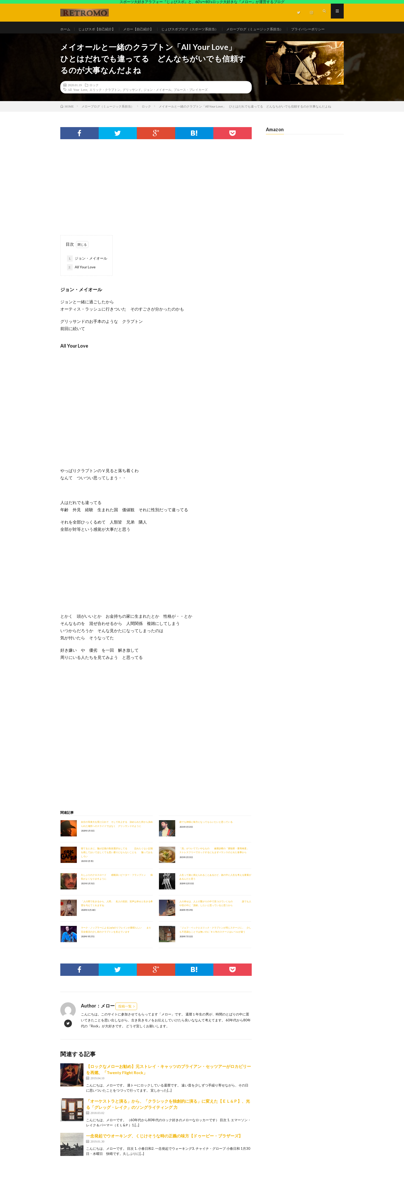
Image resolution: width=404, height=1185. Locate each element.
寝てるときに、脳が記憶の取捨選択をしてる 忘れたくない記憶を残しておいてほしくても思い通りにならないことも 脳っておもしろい (117, 865)
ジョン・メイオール (157, 102)
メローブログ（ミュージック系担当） (267, 29)
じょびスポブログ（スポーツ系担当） (198, 29)
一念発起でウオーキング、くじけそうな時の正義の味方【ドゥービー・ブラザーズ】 (164, 1149)
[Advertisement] (156, 205)
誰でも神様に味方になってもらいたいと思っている (206, 835)
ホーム (65, 29)
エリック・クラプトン (104, 102)
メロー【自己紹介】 (143, 29)
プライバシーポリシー (82, 39)
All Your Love (77, 102)
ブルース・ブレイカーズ (191, 102)
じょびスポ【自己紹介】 (99, 29)
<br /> (75, 710)
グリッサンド (132, 102)
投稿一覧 (125, 1020)
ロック (94, 98)
